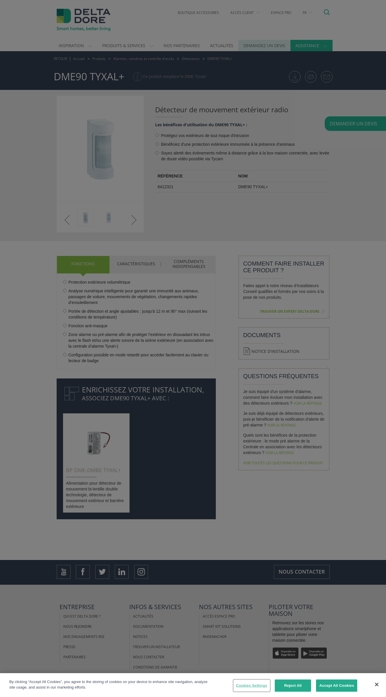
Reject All (292, 685)
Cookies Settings (251, 685)
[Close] (376, 684)
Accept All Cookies (336, 685)
